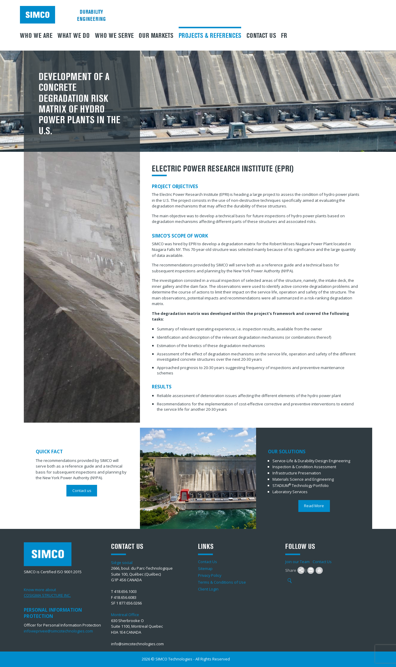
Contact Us (261, 36)
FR (284, 36)
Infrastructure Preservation (297, 472)
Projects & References (210, 36)
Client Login (208, 589)
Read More (314, 504)
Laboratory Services (290, 490)
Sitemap (205, 568)
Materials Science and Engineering (303, 478)
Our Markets (156, 36)
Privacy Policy (210, 575)
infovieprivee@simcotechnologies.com (58, 631)
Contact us (81, 490)
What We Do (73, 36)
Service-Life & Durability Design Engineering (311, 460)
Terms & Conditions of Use (222, 582)
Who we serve (114, 36)
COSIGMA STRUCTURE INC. (47, 595)
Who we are (36, 36)
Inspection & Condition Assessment (304, 466)
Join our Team (297, 561)
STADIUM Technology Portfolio (300, 484)
